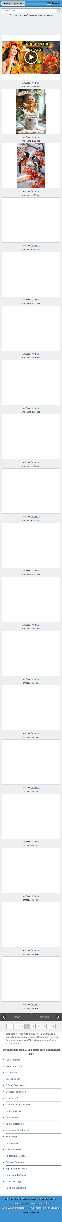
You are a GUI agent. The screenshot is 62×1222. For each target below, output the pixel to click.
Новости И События (16, 1175)
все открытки (13, 3)
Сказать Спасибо (15, 1162)
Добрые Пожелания (16, 1091)
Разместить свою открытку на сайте (30, 1203)
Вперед (44, 1017)
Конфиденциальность (12, 1208)
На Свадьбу (12, 1143)
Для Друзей (12, 1098)
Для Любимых (13, 1111)
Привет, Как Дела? (15, 1156)
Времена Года (13, 1079)
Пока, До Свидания (16, 1188)
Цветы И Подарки (15, 1124)
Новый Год (11, 1136)
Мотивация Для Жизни (18, 1104)
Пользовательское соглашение (44, 1208)
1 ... (10, 1026)
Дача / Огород (13, 1181)
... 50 (51, 1026)
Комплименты (13, 1149)
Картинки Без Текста (17, 1168)
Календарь (11, 1072)
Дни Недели (12, 1117)
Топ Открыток (13, 1059)
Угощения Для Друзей (17, 1130)
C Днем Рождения (15, 1085)
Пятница (35, 83)
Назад (16, 1017)
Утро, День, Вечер (15, 1066)
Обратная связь (47, 1198)
